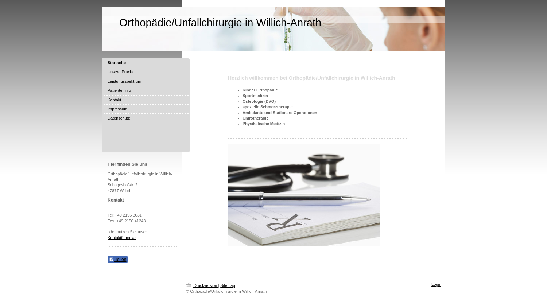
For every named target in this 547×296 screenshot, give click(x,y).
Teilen (117, 259)
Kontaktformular (122, 237)
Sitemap (227, 285)
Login (436, 284)
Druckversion (202, 285)
